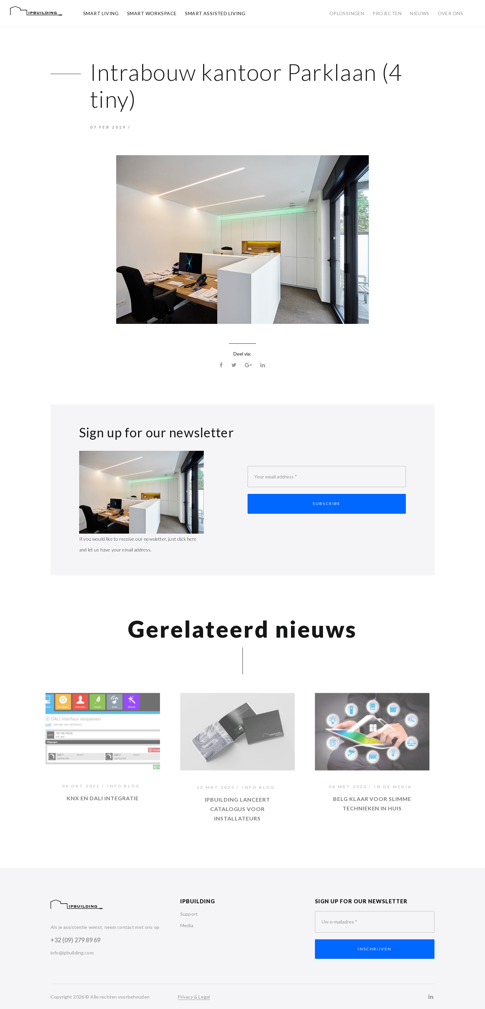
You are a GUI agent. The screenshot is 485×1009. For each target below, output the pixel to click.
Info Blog (123, 787)
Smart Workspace (151, 13)
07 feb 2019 (108, 127)
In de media (393, 788)
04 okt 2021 (81, 787)
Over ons (450, 13)
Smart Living (101, 13)
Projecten (387, 13)
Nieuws (419, 13)
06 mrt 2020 (348, 788)
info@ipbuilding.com (72, 952)
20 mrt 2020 (216, 789)
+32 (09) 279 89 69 (75, 940)
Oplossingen (346, 13)
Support (189, 914)
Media (186, 925)
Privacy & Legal (193, 997)
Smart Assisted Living (215, 13)
